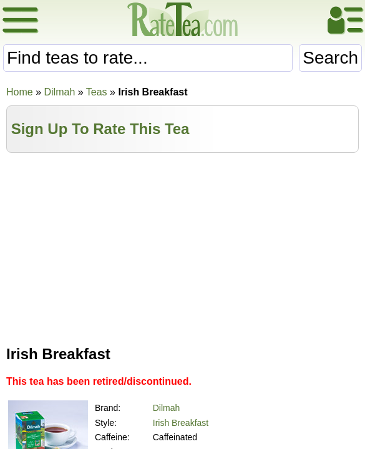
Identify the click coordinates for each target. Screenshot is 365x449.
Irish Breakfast (180, 423)
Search (330, 57)
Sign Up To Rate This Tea (100, 128)
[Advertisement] (183, 246)
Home (19, 92)
